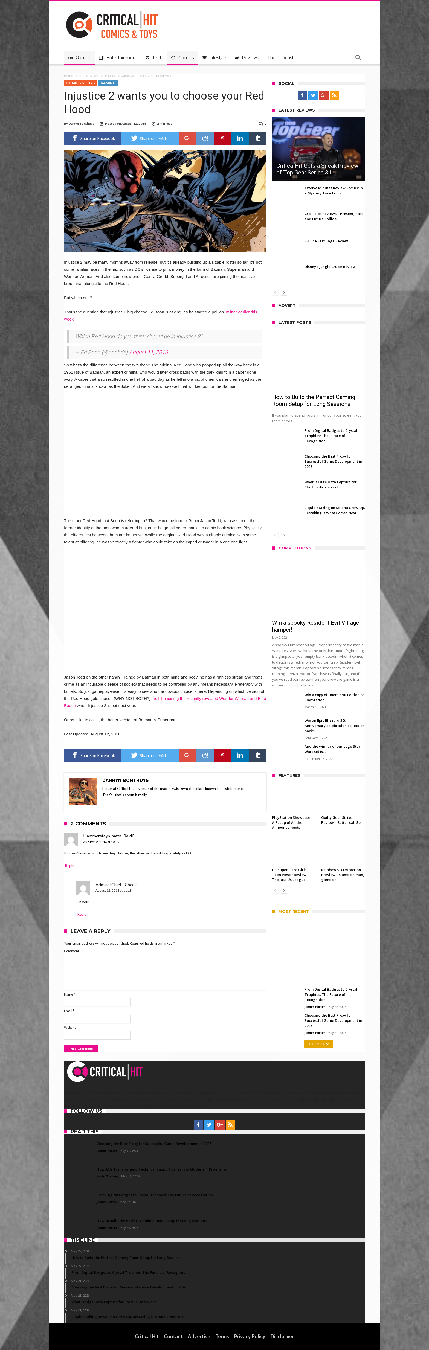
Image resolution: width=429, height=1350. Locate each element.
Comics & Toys (89, 76)
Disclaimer (282, 1336)
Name (69, 994)
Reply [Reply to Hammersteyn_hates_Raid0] (69, 865)
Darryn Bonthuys (81, 123)
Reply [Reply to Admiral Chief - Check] (81, 914)
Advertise (199, 1336)
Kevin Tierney (107, 1176)
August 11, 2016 (148, 352)
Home (68, 76)
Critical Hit (147, 1336)
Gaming (107, 83)
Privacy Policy (250, 1336)
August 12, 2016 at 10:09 (101, 842)
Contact (173, 1336)
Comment (72, 951)
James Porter (315, 1007)
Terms (222, 1336)
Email (69, 1011)
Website (70, 1027)
